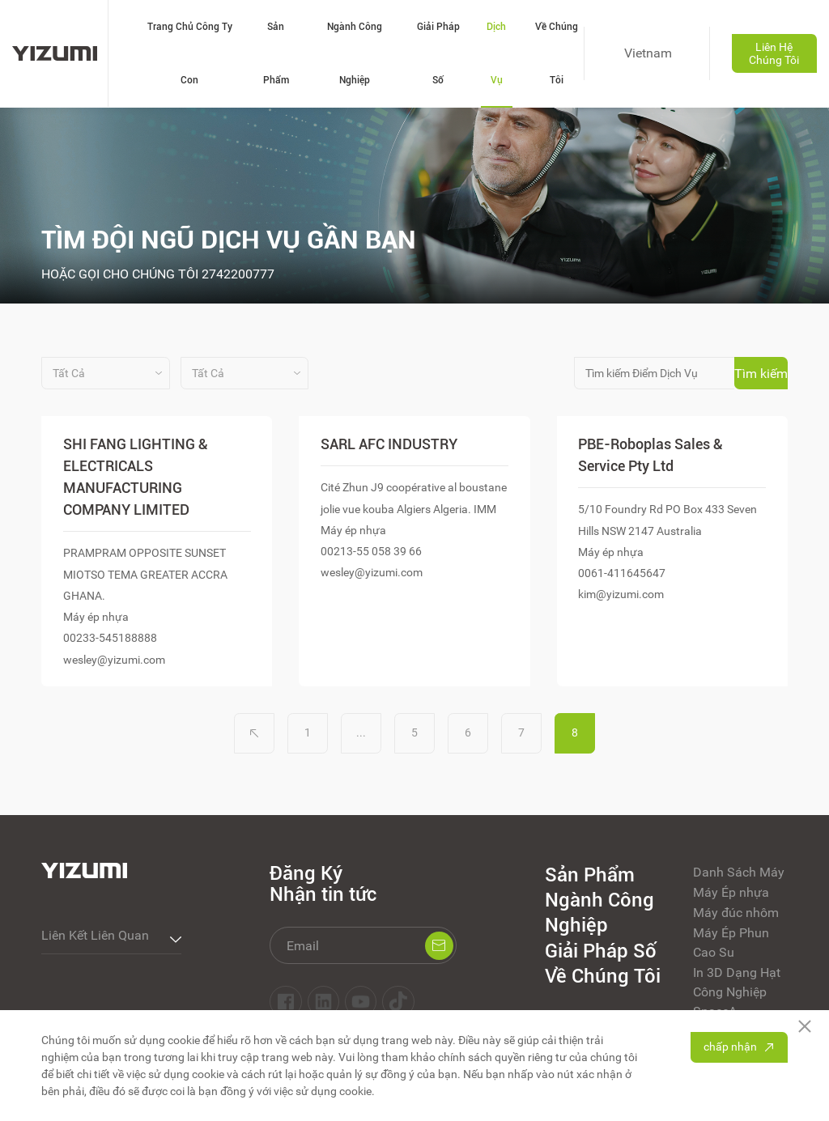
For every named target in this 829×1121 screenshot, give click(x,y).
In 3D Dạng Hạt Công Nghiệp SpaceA (736, 992)
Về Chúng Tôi (556, 53)
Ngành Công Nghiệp (354, 53)
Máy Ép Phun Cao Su (731, 942)
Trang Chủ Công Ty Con (189, 53)
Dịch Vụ (496, 53)
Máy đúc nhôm (736, 912)
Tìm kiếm (761, 373)
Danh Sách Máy (738, 872)
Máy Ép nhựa (731, 892)
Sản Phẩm (276, 53)
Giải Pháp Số (438, 53)
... (361, 732)
